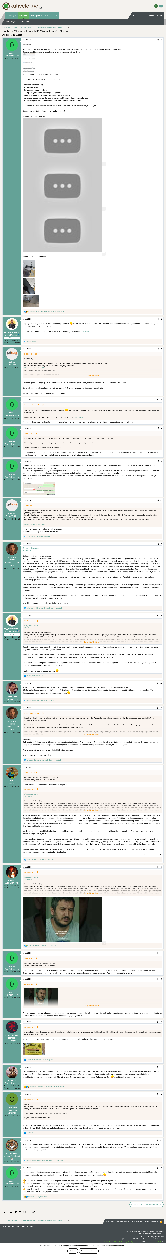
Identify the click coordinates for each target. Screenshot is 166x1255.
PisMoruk (12, 557)
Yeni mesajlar (11, 22)
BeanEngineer (12, 1153)
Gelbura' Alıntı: (29, 433)
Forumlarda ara (23, 22)
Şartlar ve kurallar (122, 1222)
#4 (161, 399)
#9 (161, 615)
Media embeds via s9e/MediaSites (153, 1239)
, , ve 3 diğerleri (47, 1087)
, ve (38, 536)
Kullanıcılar (50, 15)
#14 (161, 953)
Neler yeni (35, 15)
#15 (161, 979)
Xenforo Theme (132, 1239)
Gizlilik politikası (136, 1222)
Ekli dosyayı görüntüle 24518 (34, 368)
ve (37, 1197)
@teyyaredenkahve (31, 548)
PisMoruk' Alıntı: (30, 621)
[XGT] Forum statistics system (151, 1233)
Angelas (11, 880)
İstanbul (17, 343)
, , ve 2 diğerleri (44, 760)
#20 (161, 1168)
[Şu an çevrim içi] (12, 778)
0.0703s (143, 1242)
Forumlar (23, 15)
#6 (161, 461)
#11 (161, 708)
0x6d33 (7, 35)
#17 (161, 1067)
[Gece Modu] (134, 15)
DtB (12, 781)
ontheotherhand (12, 1035)
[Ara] (160, 15)
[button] (41, 15)
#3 (161, 349)
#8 (161, 544)
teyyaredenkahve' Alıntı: (32, 405)
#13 (161, 867)
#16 (161, 1022)
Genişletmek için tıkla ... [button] (92, 375)
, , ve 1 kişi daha (46, 311)
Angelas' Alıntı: (29, 984)
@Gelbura (85, 331)
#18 (161, 1094)
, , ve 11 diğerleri (44, 608)
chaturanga (12, 1107)
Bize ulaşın (110, 1222)
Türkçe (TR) (27, 1226)
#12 (161, 767)
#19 (161, 1140)
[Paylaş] (158, 39)
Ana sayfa (11, 15)
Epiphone (12, 1080)
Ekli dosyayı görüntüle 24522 (34, 524)
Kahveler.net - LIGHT (11, 1226)
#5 (161, 428)
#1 (161, 40)
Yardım (146, 1222)
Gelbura (11, 362)
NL (19, 888)
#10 (161, 683)
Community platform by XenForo (145, 1231)
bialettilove (12, 696)
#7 (161, 500)
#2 (161, 319)
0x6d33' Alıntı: (29, 354)
